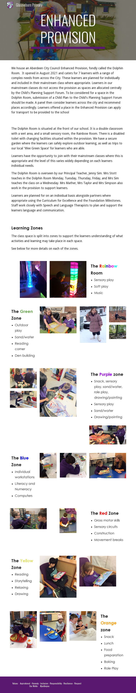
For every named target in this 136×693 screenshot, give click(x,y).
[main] (68, 30)
